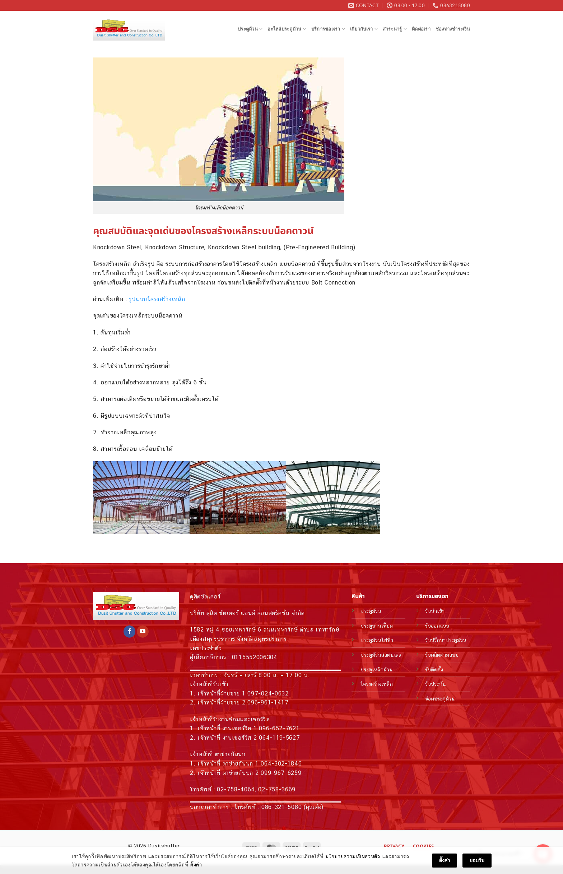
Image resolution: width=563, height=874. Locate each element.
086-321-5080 (281, 807)
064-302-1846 (281, 763)
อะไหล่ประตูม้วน (286, 29)
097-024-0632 (267, 693)
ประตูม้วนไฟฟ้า (376, 640)
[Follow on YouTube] (143, 631)
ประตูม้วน (250, 29)
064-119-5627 (279, 737)
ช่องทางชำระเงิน (453, 29)
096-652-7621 (279, 728)
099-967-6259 (281, 772)
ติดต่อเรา (421, 29)
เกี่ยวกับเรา (364, 29)
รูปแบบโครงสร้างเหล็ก (157, 299)
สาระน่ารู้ (395, 29)
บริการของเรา (328, 29)
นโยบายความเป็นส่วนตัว (352, 857)
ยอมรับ (477, 861)
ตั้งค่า (196, 865)
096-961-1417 (267, 702)
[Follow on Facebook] (129, 631)
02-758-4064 (236, 789)
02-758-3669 (277, 789)
